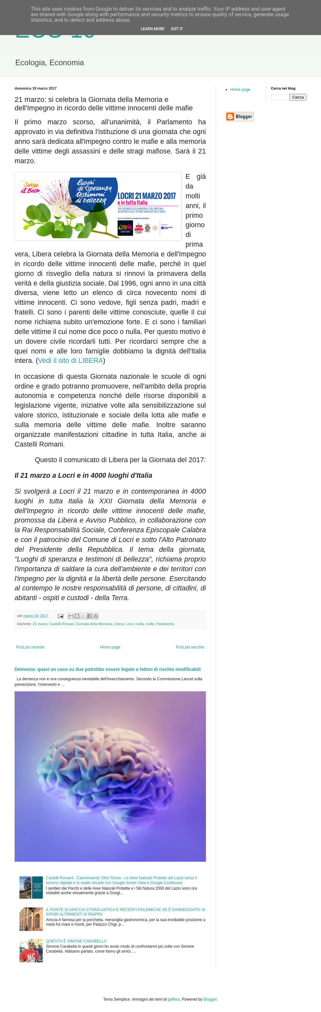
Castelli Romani (61, 624)
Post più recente (30, 647)
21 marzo (40, 624)
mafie (150, 624)
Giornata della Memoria (94, 624)
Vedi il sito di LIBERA (70, 360)
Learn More (153, 29)
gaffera (174, 999)
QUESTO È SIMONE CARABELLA (76, 941)
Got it (177, 29)
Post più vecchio (190, 647)
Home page (110, 647)
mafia (139, 624)
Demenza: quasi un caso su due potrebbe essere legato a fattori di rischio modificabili (108, 669)
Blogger (210, 999)
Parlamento (165, 624)
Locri (129, 624)
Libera (119, 624)
